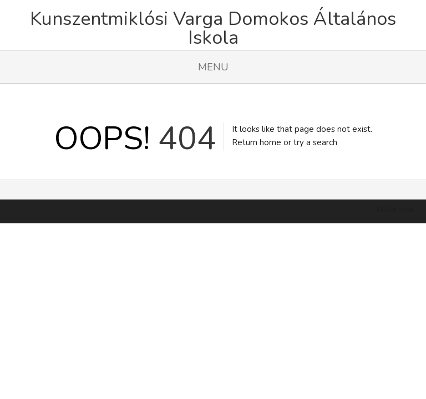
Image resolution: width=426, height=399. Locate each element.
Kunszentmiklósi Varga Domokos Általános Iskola (213, 28)
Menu (213, 67)
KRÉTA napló (395, 196)
